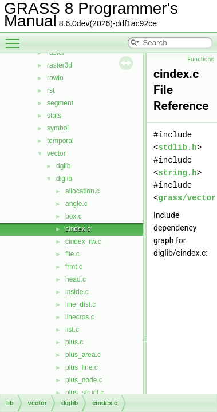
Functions (200, 59)
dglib (63, 166)
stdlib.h (177, 147)
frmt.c (73, 267)
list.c (72, 330)
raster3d (59, 65)
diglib (64, 179)
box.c (73, 216)
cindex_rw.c (83, 241)
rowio (55, 78)
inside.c (77, 292)
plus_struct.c (84, 393)
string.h (177, 172)
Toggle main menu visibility (15, 38)
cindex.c (77, 229)
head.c (75, 279)
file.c (72, 254)
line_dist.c (80, 304)
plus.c (74, 342)
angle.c (76, 204)
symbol (58, 128)
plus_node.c (83, 380)
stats (54, 116)
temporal (60, 141)
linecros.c (79, 317)
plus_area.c (83, 355)
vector (56, 153)
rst (50, 90)
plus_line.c (81, 367)
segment (60, 103)
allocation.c (82, 191)
